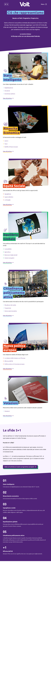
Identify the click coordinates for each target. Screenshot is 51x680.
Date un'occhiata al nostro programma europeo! (20, 467)
